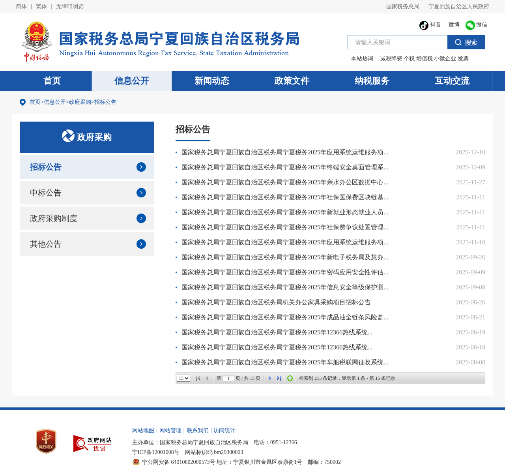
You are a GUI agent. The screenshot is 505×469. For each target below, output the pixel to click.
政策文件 (292, 81)
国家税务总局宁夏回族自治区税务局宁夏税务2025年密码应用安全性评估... (284, 272)
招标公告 (105, 102)
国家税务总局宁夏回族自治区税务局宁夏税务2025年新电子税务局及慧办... (284, 257)
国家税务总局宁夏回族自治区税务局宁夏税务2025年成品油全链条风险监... (284, 317)
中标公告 (46, 192)
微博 (453, 25)
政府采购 (80, 102)
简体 (21, 6)
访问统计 (224, 430)
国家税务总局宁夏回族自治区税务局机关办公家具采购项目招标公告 (276, 302)
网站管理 (170, 430)
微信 (477, 25)
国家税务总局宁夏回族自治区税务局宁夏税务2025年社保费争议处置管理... (284, 227)
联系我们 (198, 430)
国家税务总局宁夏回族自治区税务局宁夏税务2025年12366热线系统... (276, 332)
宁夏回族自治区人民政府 (458, 6)
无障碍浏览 (70, 6)
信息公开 (131, 81)
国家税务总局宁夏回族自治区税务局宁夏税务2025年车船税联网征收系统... (284, 362)
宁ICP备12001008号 (156, 452)
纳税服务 (372, 81)
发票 (463, 59)
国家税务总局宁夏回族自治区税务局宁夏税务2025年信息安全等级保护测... (284, 287)
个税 (409, 59)
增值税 (424, 59)
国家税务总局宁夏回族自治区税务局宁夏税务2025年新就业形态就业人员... (284, 212)
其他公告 (46, 244)
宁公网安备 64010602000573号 (178, 462)
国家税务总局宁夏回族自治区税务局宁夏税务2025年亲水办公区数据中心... (284, 182)
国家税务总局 (402, 6)
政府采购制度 (53, 218)
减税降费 (391, 59)
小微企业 (445, 59)
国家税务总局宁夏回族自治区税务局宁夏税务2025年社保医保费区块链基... (284, 197)
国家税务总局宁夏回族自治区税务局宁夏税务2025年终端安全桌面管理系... (284, 167)
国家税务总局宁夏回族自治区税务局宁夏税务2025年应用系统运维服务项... (284, 152)
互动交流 (452, 81)
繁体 (41, 6)
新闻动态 (212, 81)
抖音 (430, 25)
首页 (52, 81)
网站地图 (143, 430)
